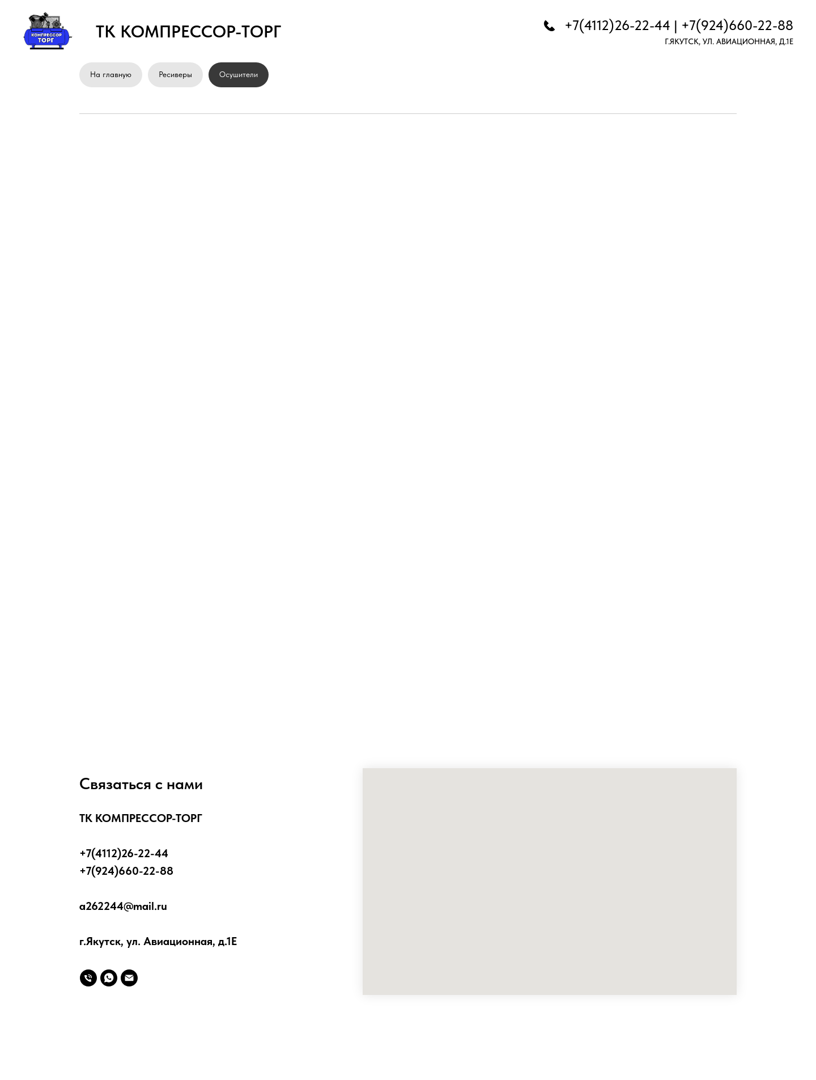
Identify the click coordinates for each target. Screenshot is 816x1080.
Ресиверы (175, 74)
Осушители (238, 74)
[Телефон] (88, 977)
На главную (110, 74)
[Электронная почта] (129, 977)
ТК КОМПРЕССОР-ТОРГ (188, 31)
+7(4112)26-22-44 (617, 25)
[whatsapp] (108, 977)
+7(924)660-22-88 (737, 25)
